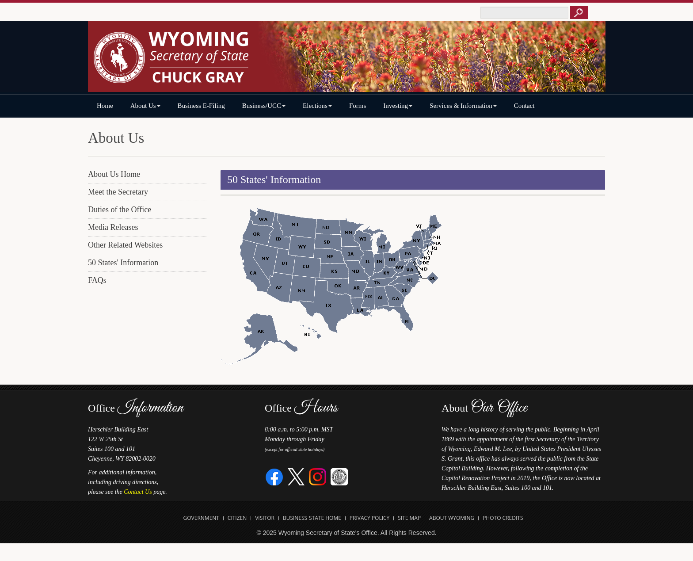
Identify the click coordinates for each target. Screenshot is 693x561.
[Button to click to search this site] (579, 12)
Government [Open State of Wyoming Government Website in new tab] (201, 518)
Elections (317, 105)
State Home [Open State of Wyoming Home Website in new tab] (325, 518)
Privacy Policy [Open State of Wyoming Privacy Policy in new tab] (370, 518)
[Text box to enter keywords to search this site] (524, 13)
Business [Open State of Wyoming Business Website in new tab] (295, 518)
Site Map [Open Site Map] (409, 518)
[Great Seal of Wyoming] (339, 476)
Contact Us (138, 491)
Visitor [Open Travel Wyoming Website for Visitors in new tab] (264, 518)
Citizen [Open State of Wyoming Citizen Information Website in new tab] (237, 518)
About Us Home (114, 174)
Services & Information (463, 105)
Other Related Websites (125, 244)
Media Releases (113, 227)
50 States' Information (123, 262)
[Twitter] (296, 476)
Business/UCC (264, 105)
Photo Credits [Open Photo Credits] (503, 518)
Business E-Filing (201, 105)
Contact (524, 105)
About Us (145, 105)
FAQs (97, 280)
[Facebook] (275, 476)
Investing (397, 105)
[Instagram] (317, 476)
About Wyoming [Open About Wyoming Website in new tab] (451, 518)
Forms (357, 105)
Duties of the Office (119, 209)
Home (105, 105)
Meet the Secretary (118, 191)
